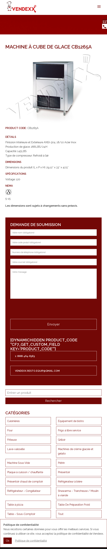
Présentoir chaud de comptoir (25, 481)
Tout (60, 514)
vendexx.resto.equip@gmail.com (37, 370)
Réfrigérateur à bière (70, 481)
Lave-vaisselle (16, 449)
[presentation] (35, 309)
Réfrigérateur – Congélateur (23, 490)
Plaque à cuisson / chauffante (25, 472)
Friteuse (12, 439)
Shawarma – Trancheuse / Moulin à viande (78, 493)
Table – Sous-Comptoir (21, 514)
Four (10, 430)
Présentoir (64, 472)
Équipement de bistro (71, 421)
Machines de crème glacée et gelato (75, 451)
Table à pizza (15, 504)
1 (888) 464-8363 (25, 356)
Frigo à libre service (69, 430)
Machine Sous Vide (18, 462)
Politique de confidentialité (31, 541)
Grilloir (61, 439)
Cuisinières (13, 421)
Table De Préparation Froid (74, 504)
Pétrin (61, 462)
